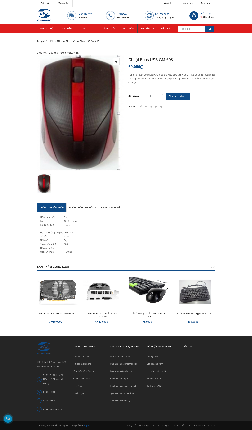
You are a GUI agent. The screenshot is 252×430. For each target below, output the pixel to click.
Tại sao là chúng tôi (82, 364)
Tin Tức (82, 28)
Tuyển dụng (79, 393)
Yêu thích (168, 3)
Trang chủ (46, 28)
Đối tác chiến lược (81, 378)
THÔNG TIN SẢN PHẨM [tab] (51, 207)
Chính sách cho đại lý (120, 401)
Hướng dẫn (187, 3)
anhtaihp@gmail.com (53, 409)
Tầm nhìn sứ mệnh (82, 356)
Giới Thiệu (66, 28)
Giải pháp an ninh (155, 364)
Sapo (86, 425)
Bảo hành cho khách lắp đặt (123, 386)
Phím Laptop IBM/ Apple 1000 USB (194, 313)
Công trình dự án (105, 28)
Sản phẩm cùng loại (53, 266)
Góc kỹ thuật (152, 356)
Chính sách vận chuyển (121, 371)
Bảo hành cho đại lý (119, 378)
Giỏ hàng (205, 13)
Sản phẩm (128, 28)
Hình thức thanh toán (120, 356)
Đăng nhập (62, 3)
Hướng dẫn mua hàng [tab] (82, 207)
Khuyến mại (147, 28)
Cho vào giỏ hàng (177, 96)
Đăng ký (45, 3)
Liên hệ (165, 28)
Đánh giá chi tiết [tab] (111, 207)
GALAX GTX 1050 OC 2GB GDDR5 (57, 313)
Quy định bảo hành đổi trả (122, 393)
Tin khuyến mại (154, 378)
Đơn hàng (206, 3)
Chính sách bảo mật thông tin (123, 364)
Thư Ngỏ (77, 386)
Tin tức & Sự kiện (155, 386)
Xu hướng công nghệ (156, 371)
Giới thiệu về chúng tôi (83, 371)
